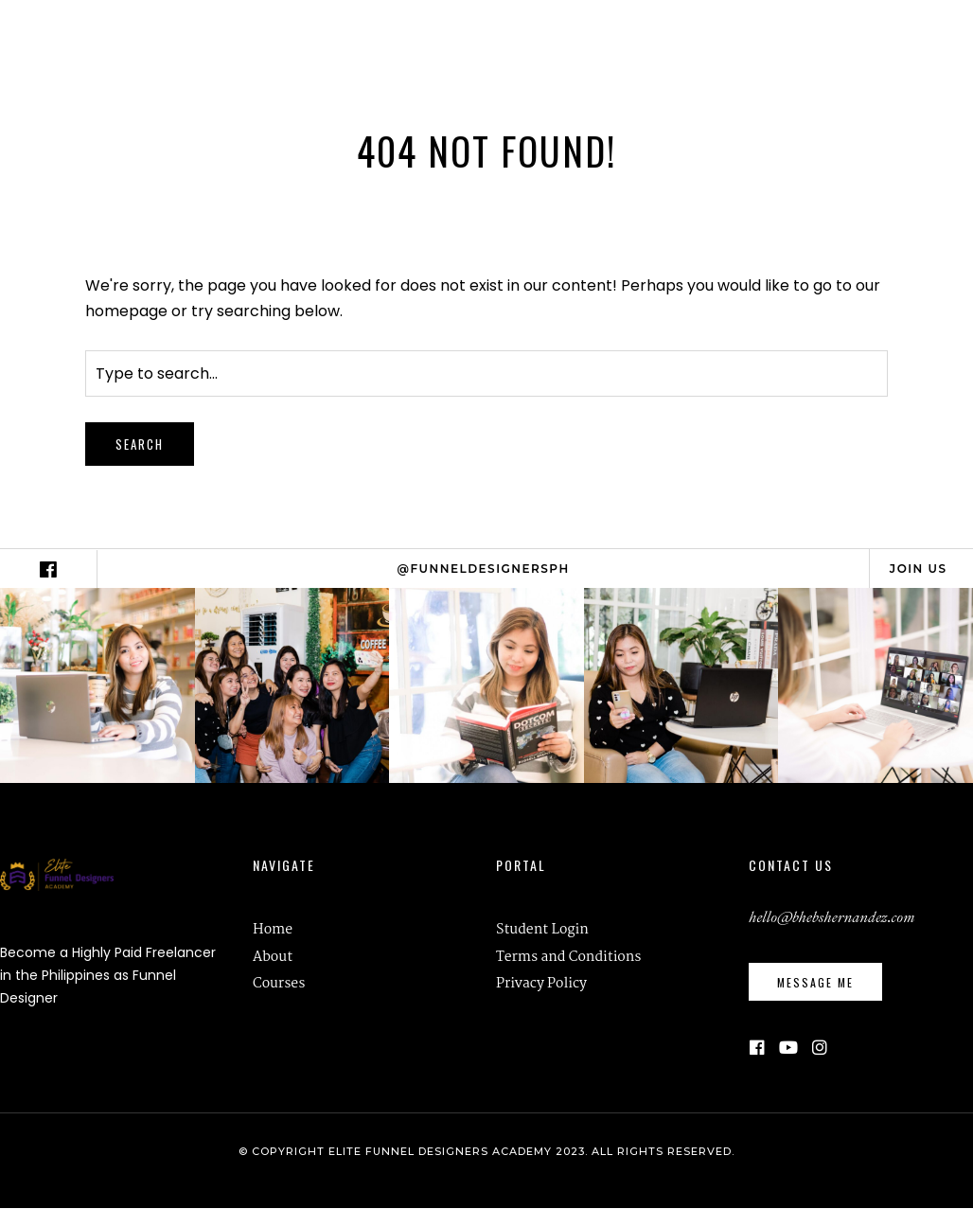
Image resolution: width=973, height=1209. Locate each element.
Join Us (918, 568)
